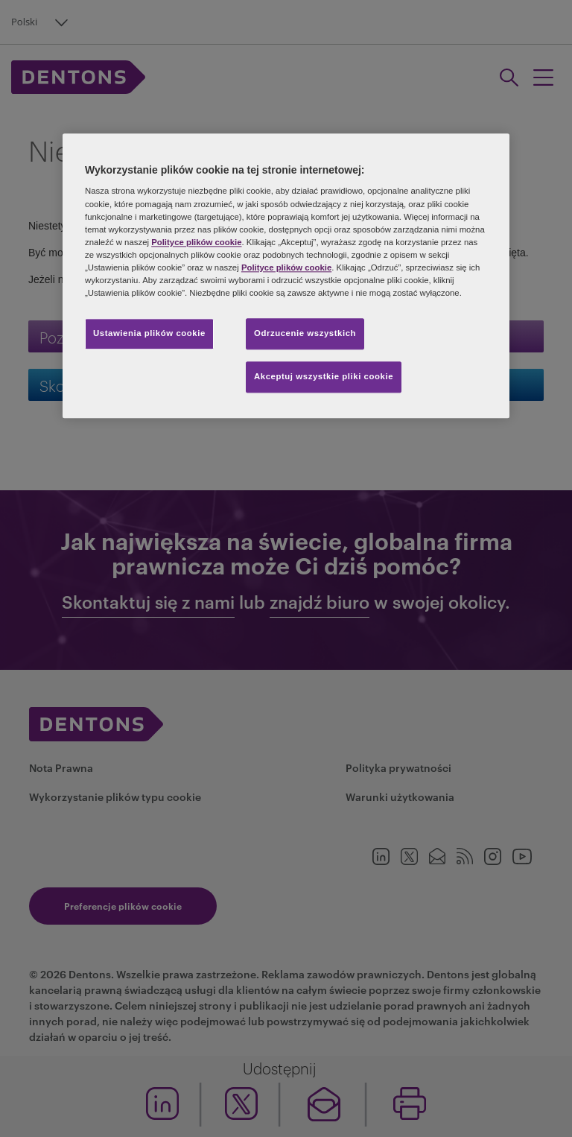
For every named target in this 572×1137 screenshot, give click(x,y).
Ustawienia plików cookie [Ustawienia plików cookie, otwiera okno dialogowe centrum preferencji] (149, 333)
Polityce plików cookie (196, 242)
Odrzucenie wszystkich (305, 333)
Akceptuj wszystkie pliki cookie (323, 376)
